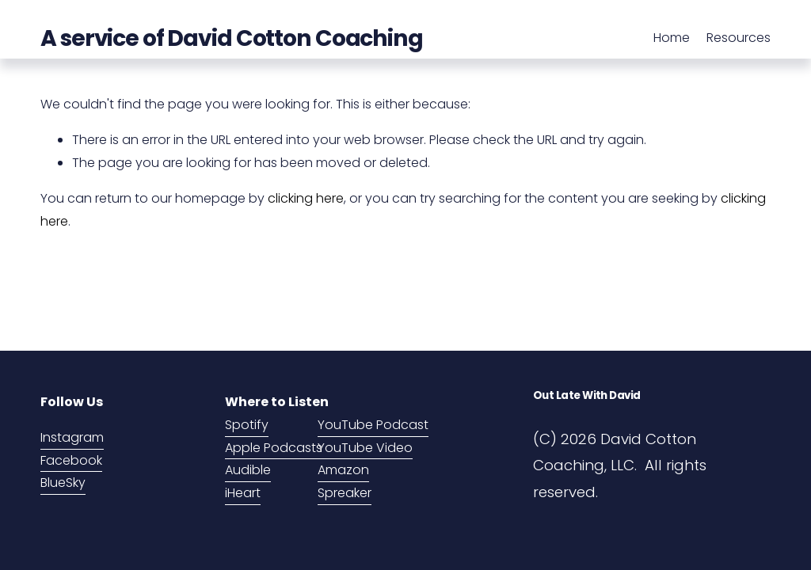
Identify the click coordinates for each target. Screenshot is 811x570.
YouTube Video (365, 448)
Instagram (72, 437)
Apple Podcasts (273, 448)
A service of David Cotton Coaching (231, 38)
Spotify (246, 425)
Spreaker (344, 493)
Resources (738, 37)
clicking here (306, 198)
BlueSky (63, 482)
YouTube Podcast (373, 425)
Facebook (71, 460)
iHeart (243, 493)
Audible (248, 470)
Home (671, 37)
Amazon (343, 470)
